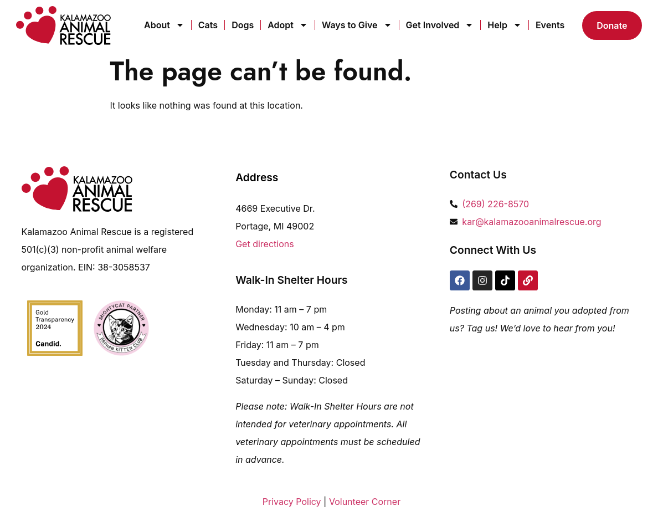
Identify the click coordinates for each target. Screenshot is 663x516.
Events (550, 24)
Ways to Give (357, 25)
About (164, 25)
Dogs (243, 24)
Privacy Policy (292, 501)
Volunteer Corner (364, 501)
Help (504, 25)
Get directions (264, 243)
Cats (208, 24)
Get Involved (440, 25)
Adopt (288, 25)
